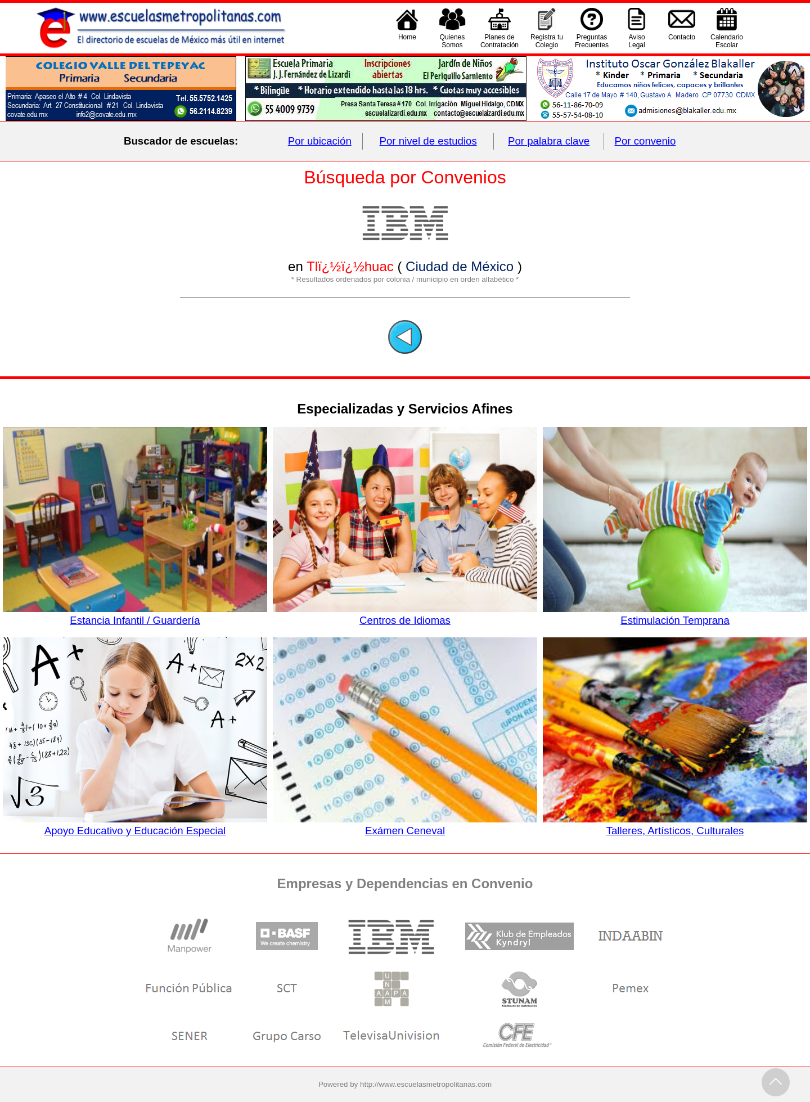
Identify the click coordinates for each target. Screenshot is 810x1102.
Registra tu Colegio (546, 41)
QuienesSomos (452, 41)
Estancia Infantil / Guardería (135, 614)
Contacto (681, 41)
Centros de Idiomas (405, 614)
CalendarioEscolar (726, 41)
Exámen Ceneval (405, 824)
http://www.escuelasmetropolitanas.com (426, 1084)
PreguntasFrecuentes (592, 41)
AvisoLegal (636, 41)
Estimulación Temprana (675, 614)
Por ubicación (320, 141)
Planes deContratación (499, 41)
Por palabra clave (549, 141)
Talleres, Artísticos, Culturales (675, 824)
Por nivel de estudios (428, 141)
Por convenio (645, 141)
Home (407, 41)
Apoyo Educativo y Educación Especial (135, 824)
